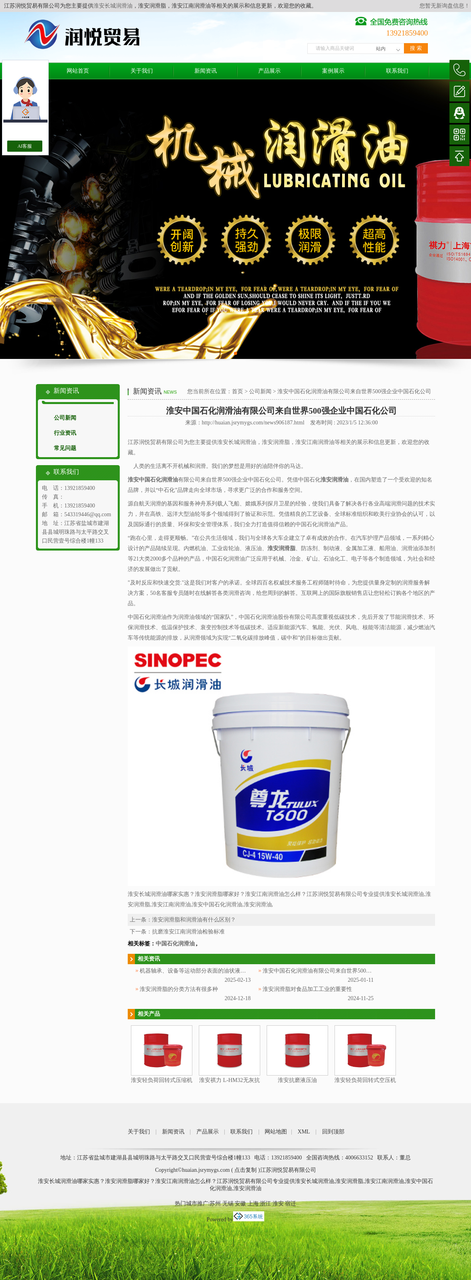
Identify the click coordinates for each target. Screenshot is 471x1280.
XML (304, 1132)
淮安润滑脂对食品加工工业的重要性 (307, 989)
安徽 (240, 1204)
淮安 (278, 1204)
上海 (253, 1204)
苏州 (215, 1204)
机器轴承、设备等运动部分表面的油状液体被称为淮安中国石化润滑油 (226, 971)
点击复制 (245, 1170)
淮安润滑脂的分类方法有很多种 (179, 989)
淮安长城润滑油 (113, 6)
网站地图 (276, 1132)
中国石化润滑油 (175, 944)
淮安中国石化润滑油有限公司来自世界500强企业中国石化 (334, 971)
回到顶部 (333, 1132)
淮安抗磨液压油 (297, 1080)
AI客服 (25, 146)
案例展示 (333, 71)
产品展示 (269, 71)
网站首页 (78, 71)
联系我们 (397, 71)
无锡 (228, 1204)
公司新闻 (65, 418)
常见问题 (65, 448)
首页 (237, 391)
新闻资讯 (205, 71)
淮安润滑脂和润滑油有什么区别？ (194, 920)
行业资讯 (65, 433)
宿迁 (290, 1204)
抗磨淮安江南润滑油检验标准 (188, 932)
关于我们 (142, 71)
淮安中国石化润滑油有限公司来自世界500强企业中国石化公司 (354, 391)
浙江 (265, 1204)
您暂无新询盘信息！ (445, 6)
